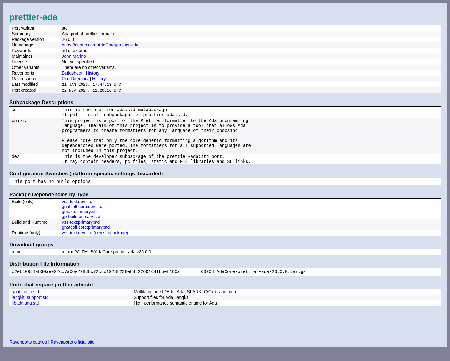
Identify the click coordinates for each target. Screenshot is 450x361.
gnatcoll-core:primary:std (86, 237)
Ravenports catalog (28, 353)
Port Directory (75, 78)
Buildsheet (72, 73)
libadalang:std (25, 314)
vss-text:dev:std (77, 211)
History (93, 73)
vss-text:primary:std (81, 232)
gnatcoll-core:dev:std (82, 216)
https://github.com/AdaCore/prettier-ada (100, 44)
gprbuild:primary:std (81, 226)
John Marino (74, 56)
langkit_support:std (30, 308)
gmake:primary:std (80, 221)
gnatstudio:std (25, 302)
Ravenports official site (73, 353)
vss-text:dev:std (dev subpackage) (95, 243)
